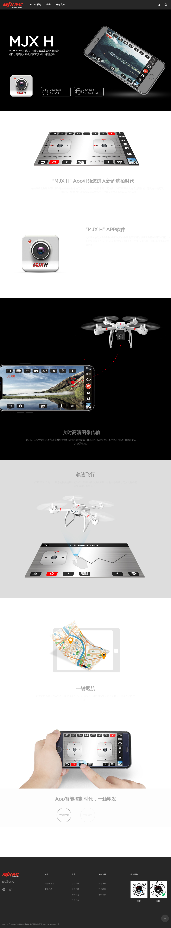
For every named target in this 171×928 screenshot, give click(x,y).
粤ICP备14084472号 (51, 924)
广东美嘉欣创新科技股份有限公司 (22, 924)
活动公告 (75, 883)
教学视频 (102, 895)
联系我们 (49, 889)
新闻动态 (75, 895)
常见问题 (102, 889)
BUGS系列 (35, 5)
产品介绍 (75, 900)
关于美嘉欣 (50, 883)
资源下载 (102, 883)
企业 (46, 5)
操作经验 (75, 889)
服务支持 (56, 5)
